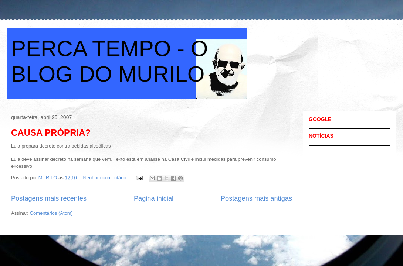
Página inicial (153, 198)
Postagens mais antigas (256, 198)
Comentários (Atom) (51, 213)
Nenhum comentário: (106, 177)
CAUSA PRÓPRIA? (51, 133)
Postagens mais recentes (49, 198)
